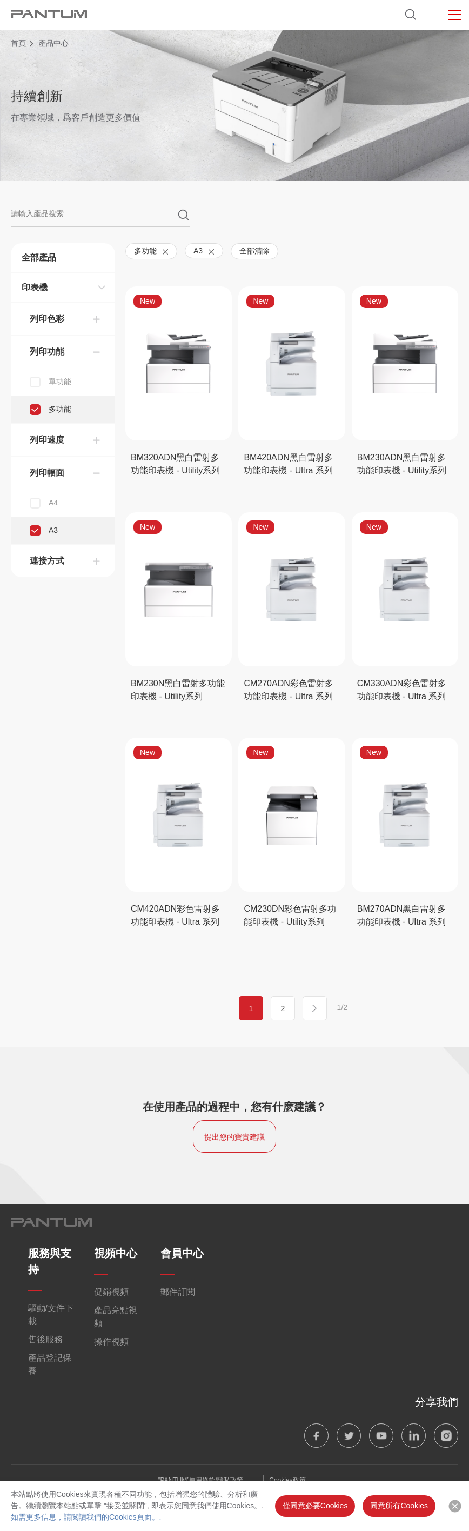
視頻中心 (115, 1253)
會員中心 (182, 1253)
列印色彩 (47, 318)
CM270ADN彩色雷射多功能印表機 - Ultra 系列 (288, 690)
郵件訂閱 (177, 1291)
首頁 (18, 43)
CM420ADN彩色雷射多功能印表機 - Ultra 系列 (175, 915)
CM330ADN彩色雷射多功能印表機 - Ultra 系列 (401, 690)
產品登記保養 (49, 1364)
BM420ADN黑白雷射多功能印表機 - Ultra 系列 (288, 464)
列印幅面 (47, 472)
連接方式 (47, 560)
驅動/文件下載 (50, 1314)
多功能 (151, 250)
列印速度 (47, 439)
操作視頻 (111, 1341)
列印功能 (47, 351)
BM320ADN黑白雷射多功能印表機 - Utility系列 (175, 464)
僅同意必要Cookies (315, 1505)
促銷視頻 (111, 1291)
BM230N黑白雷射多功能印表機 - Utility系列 (178, 690)
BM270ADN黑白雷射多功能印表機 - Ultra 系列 (401, 915)
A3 (204, 250)
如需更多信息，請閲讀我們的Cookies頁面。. (86, 1517)
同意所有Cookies (399, 1505)
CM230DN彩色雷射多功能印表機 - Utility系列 (290, 915)
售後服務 (45, 1339)
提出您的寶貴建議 (234, 1137)
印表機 (35, 287)
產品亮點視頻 (115, 1317)
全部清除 (254, 250)
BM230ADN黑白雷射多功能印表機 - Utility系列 (401, 464)
